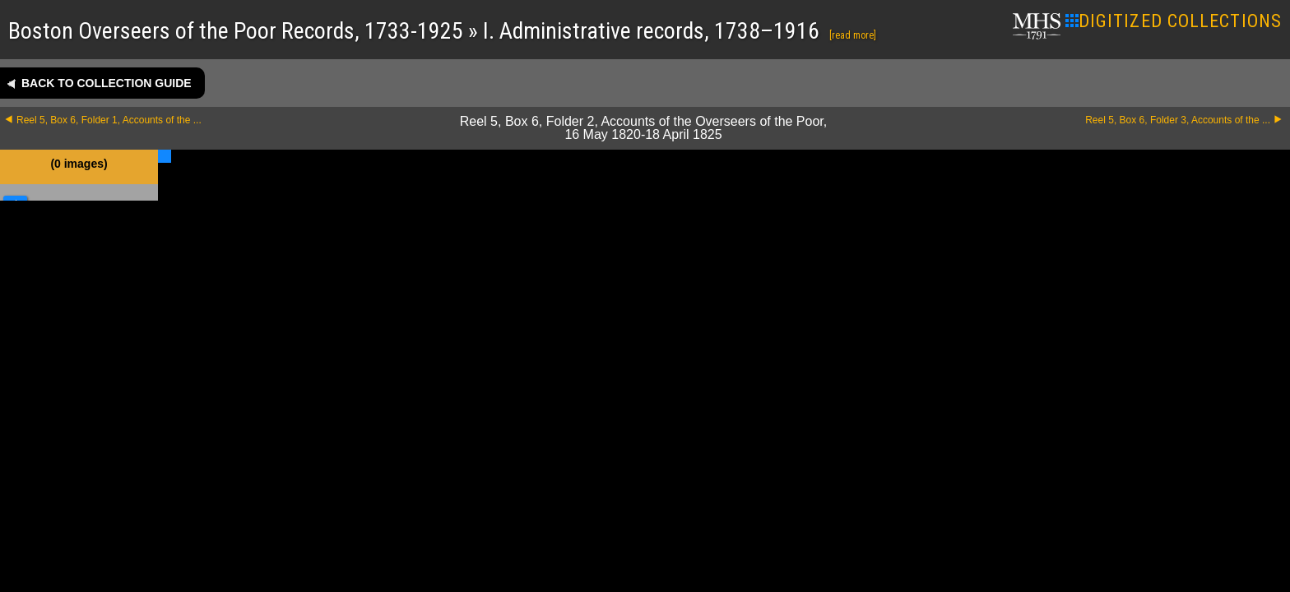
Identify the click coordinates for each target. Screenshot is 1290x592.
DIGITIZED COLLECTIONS (1173, 21)
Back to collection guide (106, 83)
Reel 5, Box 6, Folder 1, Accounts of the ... (109, 120)
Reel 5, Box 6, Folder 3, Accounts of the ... (1177, 120)
